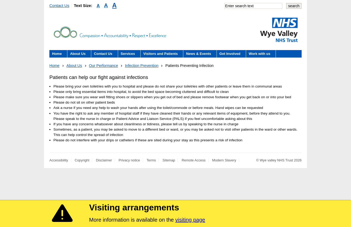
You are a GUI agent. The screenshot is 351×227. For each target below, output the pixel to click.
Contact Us (59, 5)
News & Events (198, 54)
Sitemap (169, 160)
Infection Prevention (142, 65)
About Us (78, 54)
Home (57, 54)
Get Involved (230, 54)
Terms (151, 160)
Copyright (82, 160)
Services (128, 54)
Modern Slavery (224, 160)
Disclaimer (104, 160)
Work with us (259, 54)
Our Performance (103, 65)
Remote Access (194, 160)
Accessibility (58, 160)
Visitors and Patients (160, 54)
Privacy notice (129, 160)
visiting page (190, 220)
